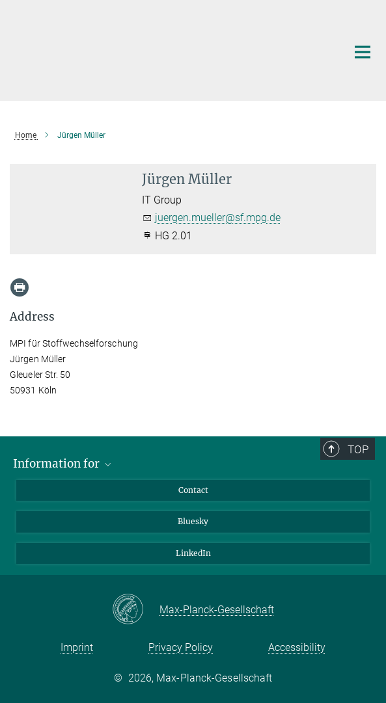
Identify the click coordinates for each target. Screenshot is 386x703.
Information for (63, 463)
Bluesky (193, 521)
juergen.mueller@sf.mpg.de (218, 217)
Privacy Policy (180, 647)
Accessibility (296, 647)
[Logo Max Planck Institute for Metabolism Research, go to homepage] (168, 49)
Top (358, 449)
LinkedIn (193, 553)
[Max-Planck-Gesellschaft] (135, 610)
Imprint (77, 647)
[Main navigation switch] (363, 52)
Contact (193, 490)
